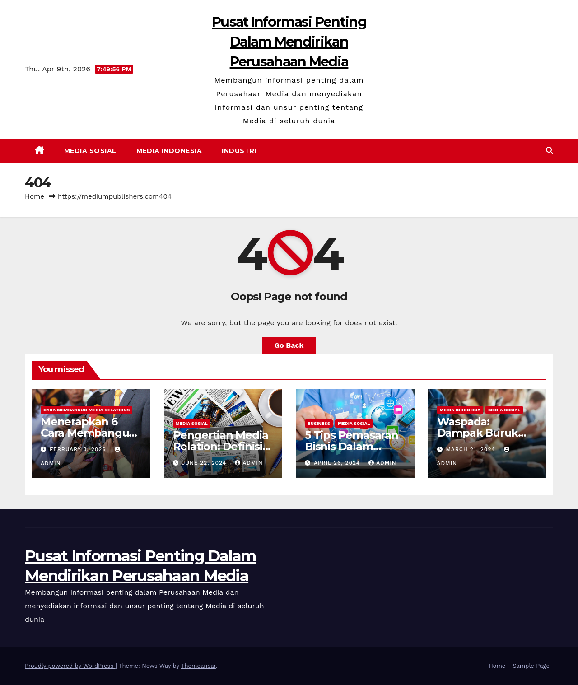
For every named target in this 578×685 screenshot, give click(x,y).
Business (319, 423)
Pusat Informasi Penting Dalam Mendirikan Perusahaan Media (289, 42)
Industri (239, 151)
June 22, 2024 (205, 463)
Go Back (289, 345)
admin (249, 463)
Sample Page (531, 665)
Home (34, 196)
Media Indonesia (169, 151)
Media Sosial (90, 151)
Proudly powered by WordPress (70, 665)
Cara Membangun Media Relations (86, 409)
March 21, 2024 (471, 449)
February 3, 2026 (79, 449)
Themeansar (198, 665)
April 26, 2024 (338, 463)
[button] (549, 150)
